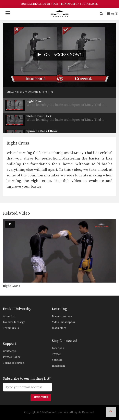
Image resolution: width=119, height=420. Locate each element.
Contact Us (10, 351)
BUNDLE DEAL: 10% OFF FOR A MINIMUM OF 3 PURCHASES (59, 4)
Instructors (59, 328)
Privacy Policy (11, 357)
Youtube (57, 360)
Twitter (56, 354)
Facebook (58, 348)
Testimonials (11, 328)
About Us (9, 316)
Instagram (58, 366)
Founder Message (14, 322)
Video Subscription (64, 322)
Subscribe (40, 397)
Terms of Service (13, 363)
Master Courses (62, 316)
